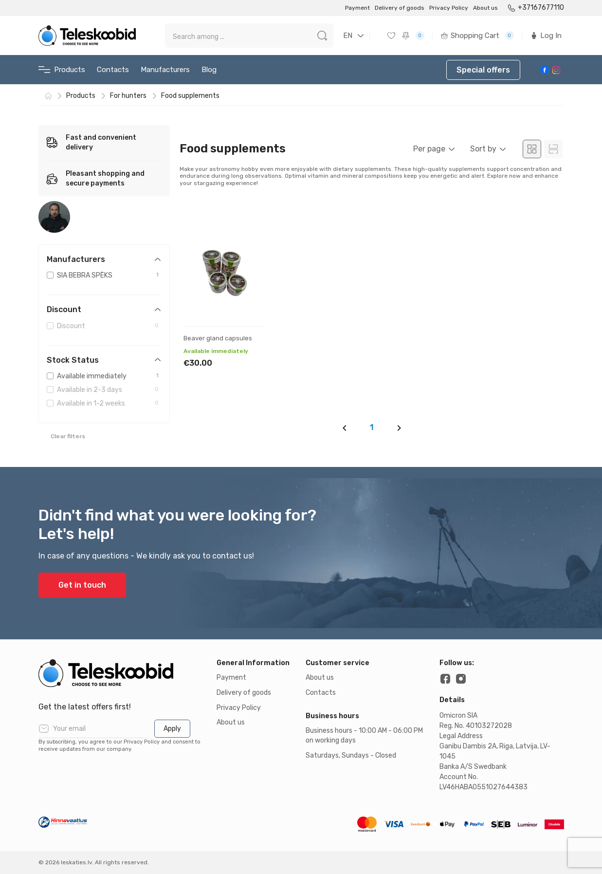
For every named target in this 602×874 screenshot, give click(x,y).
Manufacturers (165, 69)
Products (61, 70)
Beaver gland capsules (217, 338)
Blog (209, 69)
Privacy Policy (448, 7)
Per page (429, 148)
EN (347, 35)
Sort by (483, 148)
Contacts (113, 69)
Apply (172, 729)
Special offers (483, 69)
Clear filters (68, 436)
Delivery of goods (399, 7)
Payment (357, 7)
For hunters (128, 96)
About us (485, 7)
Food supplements (190, 96)
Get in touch (82, 585)
